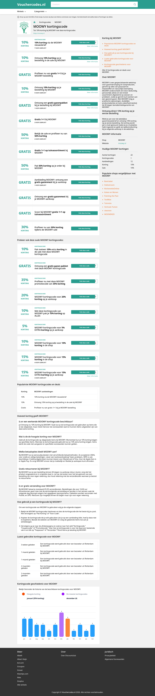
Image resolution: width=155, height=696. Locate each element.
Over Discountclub (68, 655)
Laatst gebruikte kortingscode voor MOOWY (118, 59)
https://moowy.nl (39, 33)
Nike (19, 677)
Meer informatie (92, 46)
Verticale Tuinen (110, 207)
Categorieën (40, 11)
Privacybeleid (110, 655)
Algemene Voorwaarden (114, 659)
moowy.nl (122, 143)
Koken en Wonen (111, 192)
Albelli (19, 655)
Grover (20, 670)
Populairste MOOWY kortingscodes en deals (120, 44)
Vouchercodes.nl (31, 4)
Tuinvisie (108, 203)
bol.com (20, 663)
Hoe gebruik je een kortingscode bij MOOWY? (119, 54)
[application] (58, 622)
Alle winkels (22, 685)
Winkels (21, 11)
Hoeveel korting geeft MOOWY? (117, 49)
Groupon (20, 666)
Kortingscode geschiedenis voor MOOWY (117, 65)
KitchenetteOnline (111, 188)
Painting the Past (111, 196)
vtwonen (108, 210)
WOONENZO (109, 214)
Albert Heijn (22, 659)
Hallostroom (109, 185)
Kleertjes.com (22, 674)
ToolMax (107, 199)
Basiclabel (108, 181)
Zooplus (20, 681)
